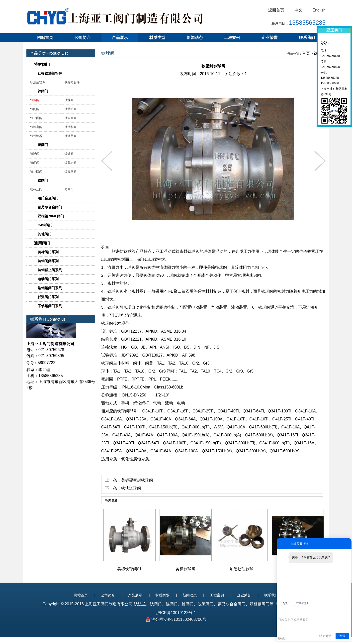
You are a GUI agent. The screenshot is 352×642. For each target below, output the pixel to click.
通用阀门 (42, 243)
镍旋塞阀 (71, 171)
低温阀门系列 (48, 297)
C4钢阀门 (45, 225)
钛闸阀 (34, 109)
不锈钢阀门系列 (50, 306)
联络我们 (302, 603)
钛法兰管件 (37, 82)
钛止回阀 (36, 118)
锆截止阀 (36, 189)
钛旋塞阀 (36, 127)
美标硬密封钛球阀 (137, 480)
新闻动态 (195, 37)
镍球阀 (34, 153)
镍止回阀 (36, 171)
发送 (342, 636)
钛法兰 (140, 604)
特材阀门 (42, 64)
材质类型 (157, 37)
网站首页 (45, 37)
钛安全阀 (71, 118)
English (319, 10)
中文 (298, 10)
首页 (306, 53)
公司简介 (82, 37)
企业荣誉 (269, 37)
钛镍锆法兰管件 (50, 73)
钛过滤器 (36, 136)
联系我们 (307, 37)
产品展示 (120, 37)
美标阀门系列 (48, 252)
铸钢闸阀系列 (48, 261)
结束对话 (325, 636)
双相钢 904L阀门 (51, 216)
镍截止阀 (71, 162)
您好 (286, 603)
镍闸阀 (34, 162)
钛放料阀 (71, 127)
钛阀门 (43, 91)
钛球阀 (34, 100)
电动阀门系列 (48, 279)
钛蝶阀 (69, 100)
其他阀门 (45, 234)
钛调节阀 (71, 136)
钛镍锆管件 (72, 82)
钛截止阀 (71, 109)
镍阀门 (43, 145)
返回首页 (276, 10)
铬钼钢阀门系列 (50, 288)
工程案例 (232, 37)
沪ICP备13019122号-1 (176, 613)
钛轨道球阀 (131, 488)
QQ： (326, 42)
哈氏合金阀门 (48, 198)
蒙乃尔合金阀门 (50, 207)
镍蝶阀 (69, 153)
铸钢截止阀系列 (50, 270)
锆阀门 (43, 180)
